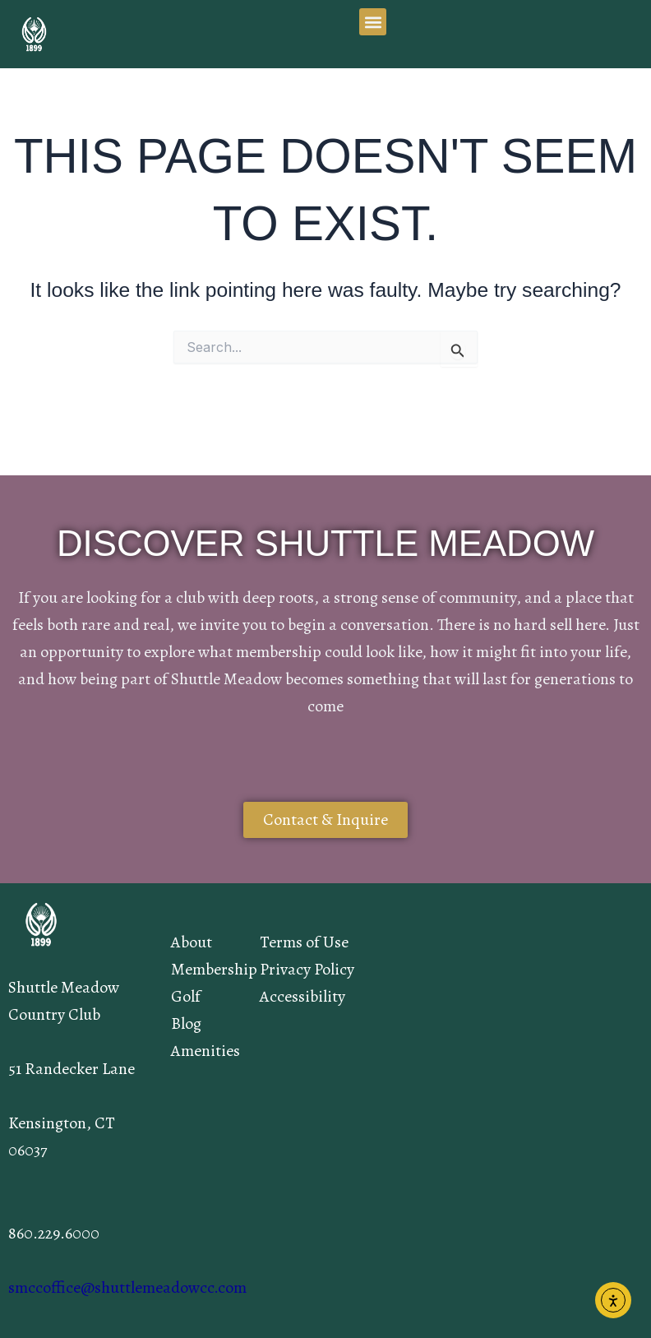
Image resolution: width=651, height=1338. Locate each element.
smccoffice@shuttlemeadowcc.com (127, 1287)
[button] (372, 21)
